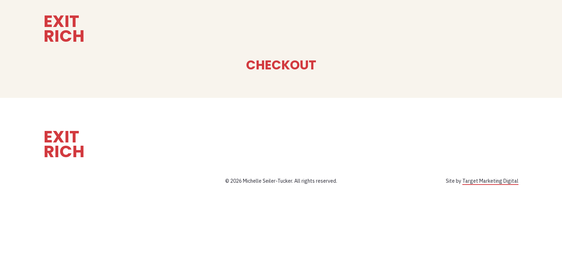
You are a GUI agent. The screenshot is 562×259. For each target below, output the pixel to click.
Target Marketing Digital (490, 181)
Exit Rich (64, 29)
